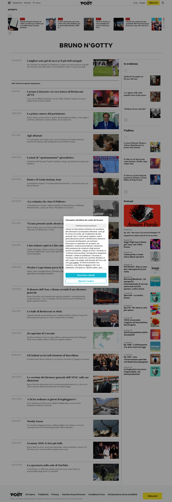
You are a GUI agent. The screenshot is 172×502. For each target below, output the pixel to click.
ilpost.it (88, 265)
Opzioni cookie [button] (86, 281)
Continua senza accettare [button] (86, 226)
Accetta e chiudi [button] (86, 275)
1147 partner (74, 263)
